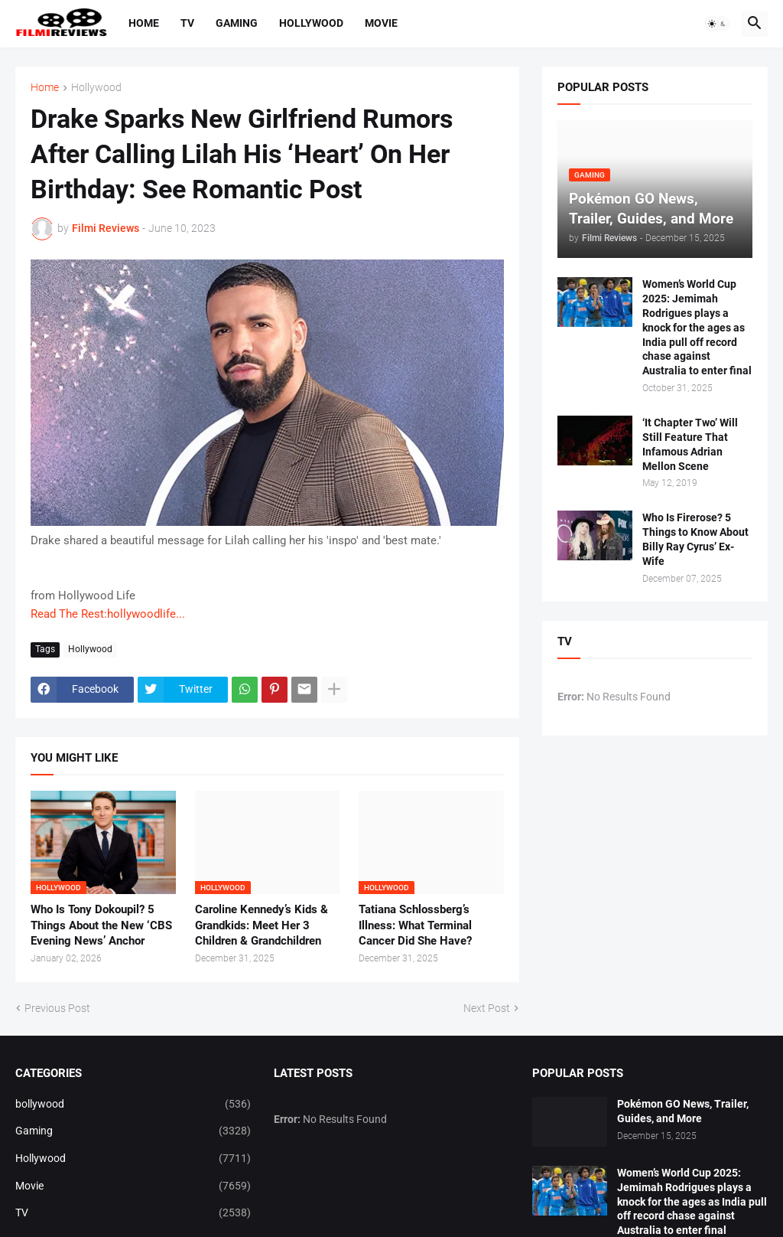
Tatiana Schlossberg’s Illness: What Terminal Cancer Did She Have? (415, 925)
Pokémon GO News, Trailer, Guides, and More (683, 1111)
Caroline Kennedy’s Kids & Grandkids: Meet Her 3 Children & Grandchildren (261, 925)
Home (143, 23)
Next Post (486, 1008)
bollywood (133, 1104)
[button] (717, 23)
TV (187, 23)
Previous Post (57, 1008)
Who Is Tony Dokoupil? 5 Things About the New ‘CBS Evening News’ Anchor (101, 925)
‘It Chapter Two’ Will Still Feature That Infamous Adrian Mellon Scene (690, 444)
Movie (381, 23)
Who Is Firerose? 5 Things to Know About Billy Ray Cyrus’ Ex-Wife (695, 539)
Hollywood (311, 23)
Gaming (237, 23)
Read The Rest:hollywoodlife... (108, 614)
